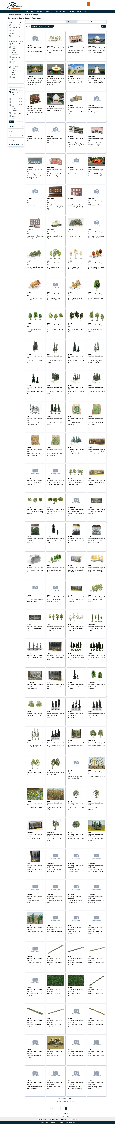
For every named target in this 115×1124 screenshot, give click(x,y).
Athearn (12, 102)
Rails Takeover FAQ (78, 11)
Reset (11, 122)
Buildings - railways (13, 63)
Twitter (64, 1119)
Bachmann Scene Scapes (13, 94)
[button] (66, 1114)
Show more (20, 121)
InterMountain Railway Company (13, 107)
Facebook (42, 1119)
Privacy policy (70, 1122)
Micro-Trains (12, 117)
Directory (43, 11)
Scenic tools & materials (13, 79)
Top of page (44, 1122)
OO (11, 30)
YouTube (75, 1119)
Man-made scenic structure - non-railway (13, 70)
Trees (12, 44)
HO (11, 33)
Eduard (12, 113)
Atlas (11, 99)
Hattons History (59, 11)
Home (29, 11)
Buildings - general (13, 58)
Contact (60, 1122)
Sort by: (69, 21)
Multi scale (13, 27)
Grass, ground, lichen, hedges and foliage (13, 50)
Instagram (53, 1119)
